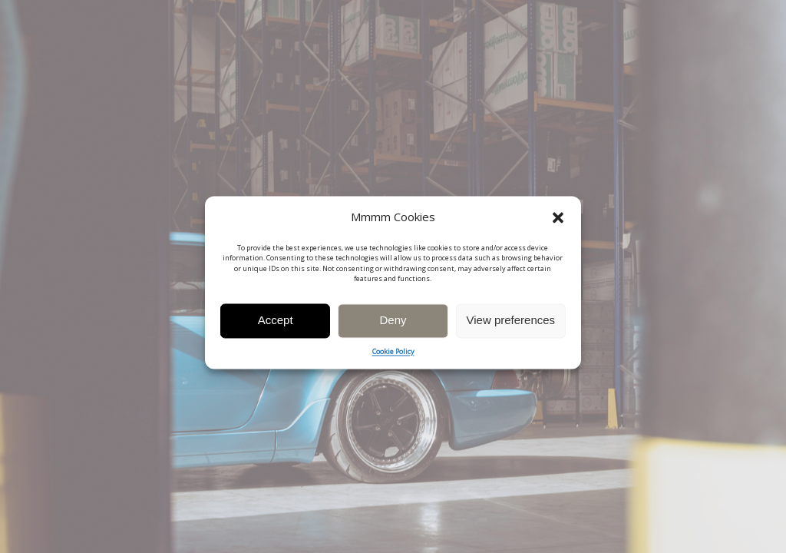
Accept (275, 324)
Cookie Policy (393, 356)
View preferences (511, 324)
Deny (392, 324)
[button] (558, 222)
